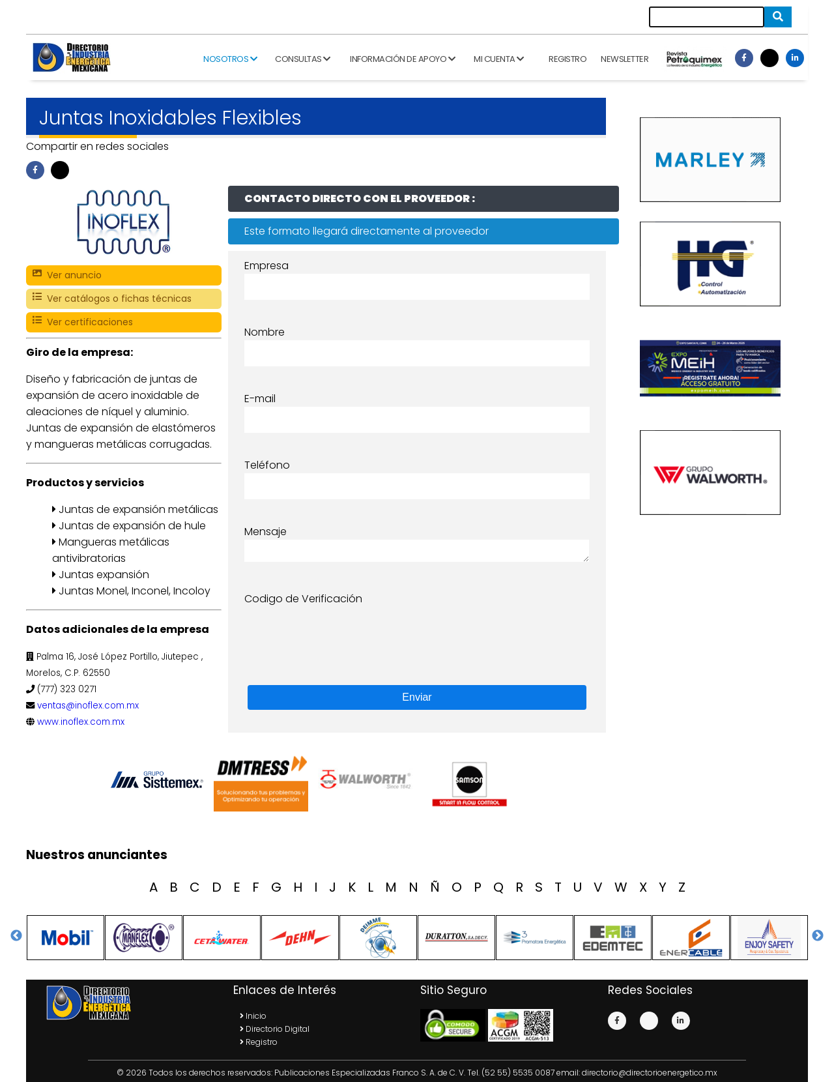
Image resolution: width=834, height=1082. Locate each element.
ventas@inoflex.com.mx (88, 705)
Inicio (253, 1015)
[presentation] (343, 632)
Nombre (264, 332)
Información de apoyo (402, 59)
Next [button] (817, 936)
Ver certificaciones (83, 322)
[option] (160, 779)
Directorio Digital (274, 1028)
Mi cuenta (499, 59)
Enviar (416, 697)
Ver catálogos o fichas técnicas (112, 299)
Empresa (266, 265)
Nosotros (230, 59)
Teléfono (267, 465)
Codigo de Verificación (303, 598)
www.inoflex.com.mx (80, 722)
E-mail (260, 398)
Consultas (302, 59)
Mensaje (265, 531)
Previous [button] (16, 936)
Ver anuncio (67, 275)
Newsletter (624, 59)
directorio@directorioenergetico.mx (649, 1072)
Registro (567, 59)
